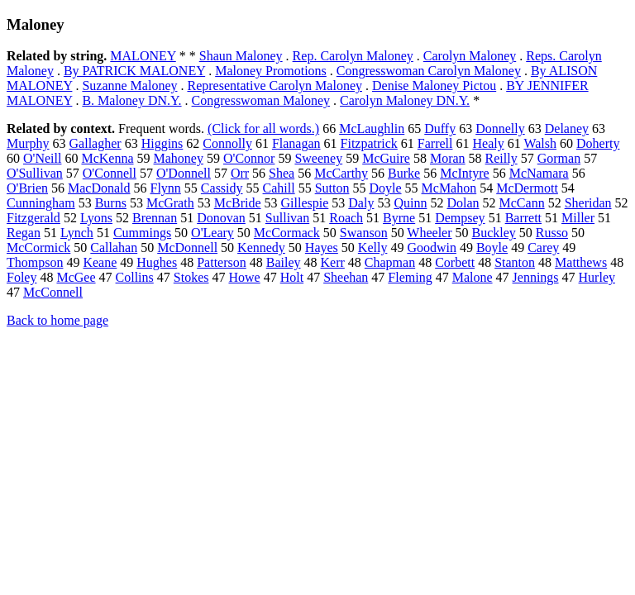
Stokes (191, 277)
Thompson (35, 262)
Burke (404, 173)
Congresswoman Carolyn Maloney (429, 71)
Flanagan (296, 143)
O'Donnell (183, 173)
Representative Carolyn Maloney (274, 86)
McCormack (287, 233)
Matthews (581, 262)
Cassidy (222, 188)
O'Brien (27, 188)
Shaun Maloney (241, 56)
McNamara (539, 173)
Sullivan (287, 218)
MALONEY (142, 56)
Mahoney (178, 158)
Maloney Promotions (271, 71)
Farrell (435, 143)
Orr (240, 173)
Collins (135, 277)
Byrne (399, 218)
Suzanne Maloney (129, 86)
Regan (24, 233)
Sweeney (318, 158)
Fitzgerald (33, 218)
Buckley (494, 233)
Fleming (410, 277)
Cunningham (41, 203)
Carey (543, 247)
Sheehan (345, 277)
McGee (75, 277)
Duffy (440, 128)
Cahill (279, 188)
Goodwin (431, 247)
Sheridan (588, 203)
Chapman (390, 262)
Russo (552, 233)
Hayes (321, 247)
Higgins (162, 143)
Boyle (492, 247)
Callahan (113, 247)
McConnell (53, 292)
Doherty (597, 143)
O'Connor (249, 158)
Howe (244, 277)
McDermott (527, 188)
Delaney (567, 128)
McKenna (107, 158)
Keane (100, 262)
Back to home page (57, 320)
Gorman (558, 158)
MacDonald (99, 188)
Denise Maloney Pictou (434, 86)
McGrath (170, 203)
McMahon (449, 188)
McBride (237, 203)
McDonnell (187, 247)
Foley (21, 277)
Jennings (536, 277)
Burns (111, 203)
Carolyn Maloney (469, 56)
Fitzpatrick (369, 143)
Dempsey (460, 218)
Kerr (333, 262)
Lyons (96, 218)
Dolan (462, 203)
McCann (522, 203)
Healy (488, 143)
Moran (448, 158)
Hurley (597, 277)
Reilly (501, 158)
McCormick (38, 247)
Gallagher (95, 143)
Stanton (514, 262)
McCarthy (341, 173)
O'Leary (212, 233)
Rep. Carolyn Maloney (353, 56)
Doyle (385, 188)
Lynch (76, 233)
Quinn (410, 203)
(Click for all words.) (263, 128)
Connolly (227, 143)
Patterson (221, 262)
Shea (281, 173)
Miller (577, 218)
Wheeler (429, 233)
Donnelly (500, 128)
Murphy (28, 143)
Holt (291, 277)
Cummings (142, 233)
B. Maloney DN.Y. (131, 100)
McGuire (386, 158)
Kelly (373, 247)
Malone (472, 277)
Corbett (455, 262)
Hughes (156, 262)
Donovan (221, 218)
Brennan (154, 218)
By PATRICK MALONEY (134, 71)
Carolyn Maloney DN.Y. (405, 100)
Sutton (332, 188)
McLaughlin (371, 128)
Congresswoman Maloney (261, 100)
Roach (346, 218)
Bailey (283, 262)
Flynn (165, 188)
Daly (361, 203)
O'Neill (42, 158)
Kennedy (261, 247)
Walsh (539, 143)
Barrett (523, 218)
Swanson (364, 233)
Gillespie (305, 203)
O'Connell (109, 173)
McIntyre (464, 173)
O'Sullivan (35, 173)
